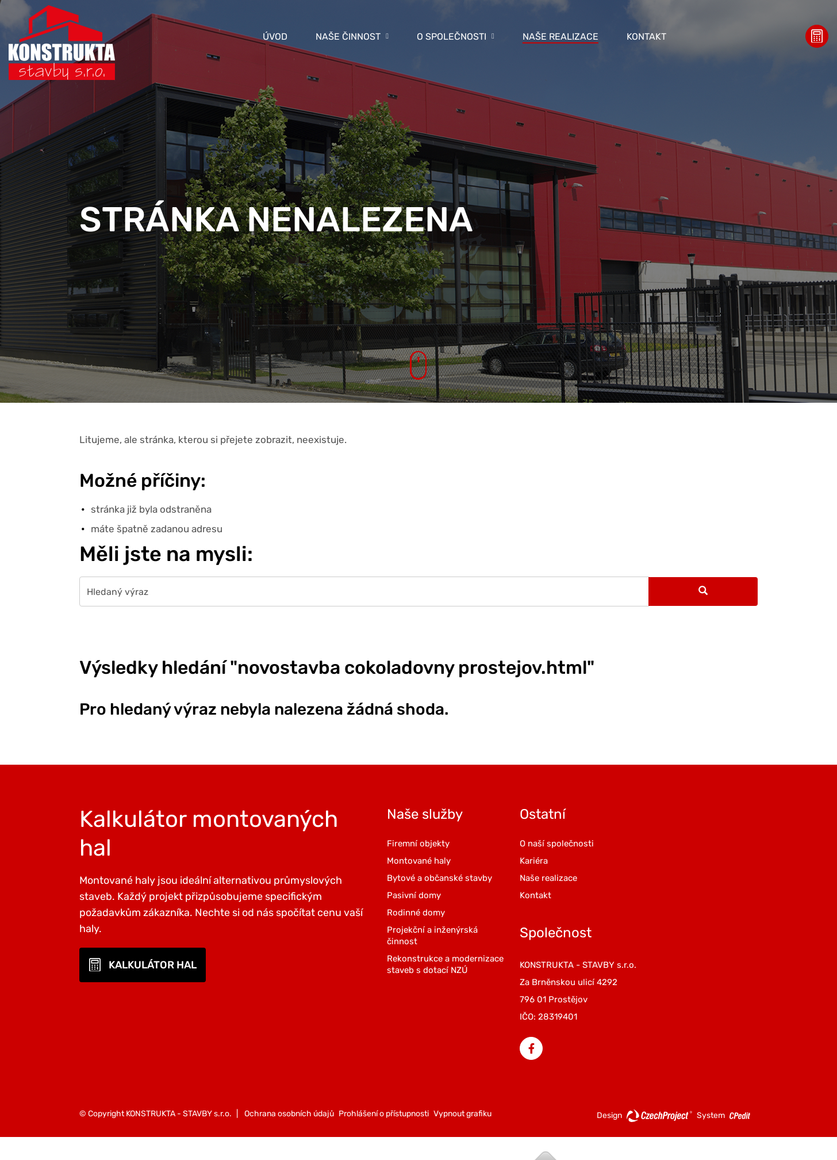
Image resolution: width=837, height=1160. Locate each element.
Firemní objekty (455, 843)
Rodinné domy (453, 923)
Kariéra (553, 860)
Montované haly (456, 860)
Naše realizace (560, 35)
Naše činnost (348, 35)
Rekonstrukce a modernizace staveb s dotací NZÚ (468, 981)
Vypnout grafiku (462, 1046)
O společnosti (451, 35)
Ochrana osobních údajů (289, 1046)
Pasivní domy (451, 906)
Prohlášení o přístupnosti (384, 1046)
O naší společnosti (576, 843)
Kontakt (646, 35)
